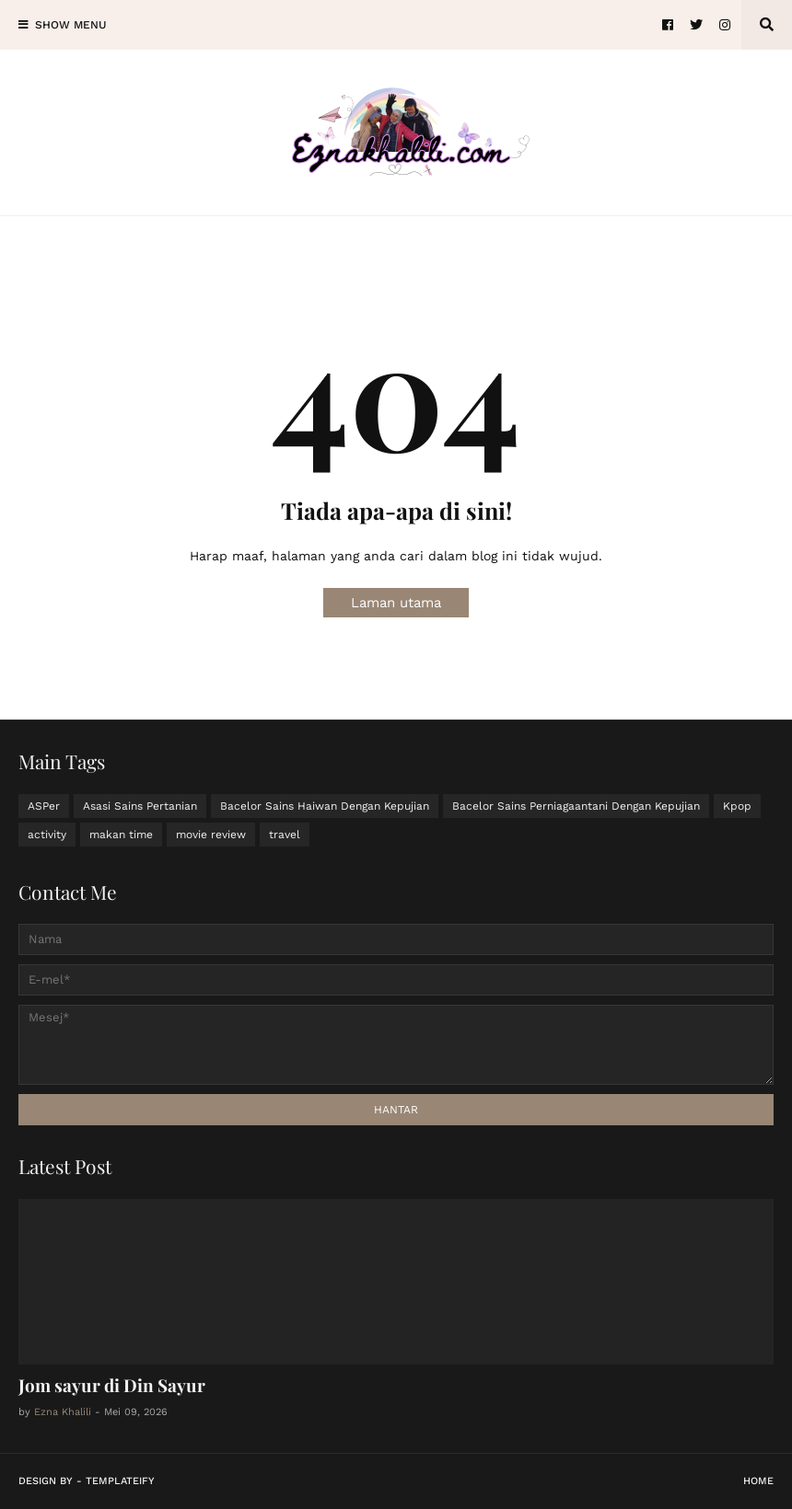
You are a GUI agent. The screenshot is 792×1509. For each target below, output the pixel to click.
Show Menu (71, 24)
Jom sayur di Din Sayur (111, 1385)
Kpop (737, 806)
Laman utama (396, 602)
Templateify (120, 1481)
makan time (121, 834)
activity (47, 834)
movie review (211, 834)
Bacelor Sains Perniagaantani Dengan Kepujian (576, 806)
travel (284, 834)
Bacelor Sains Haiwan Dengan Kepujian (324, 806)
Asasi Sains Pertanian (140, 806)
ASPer (44, 806)
